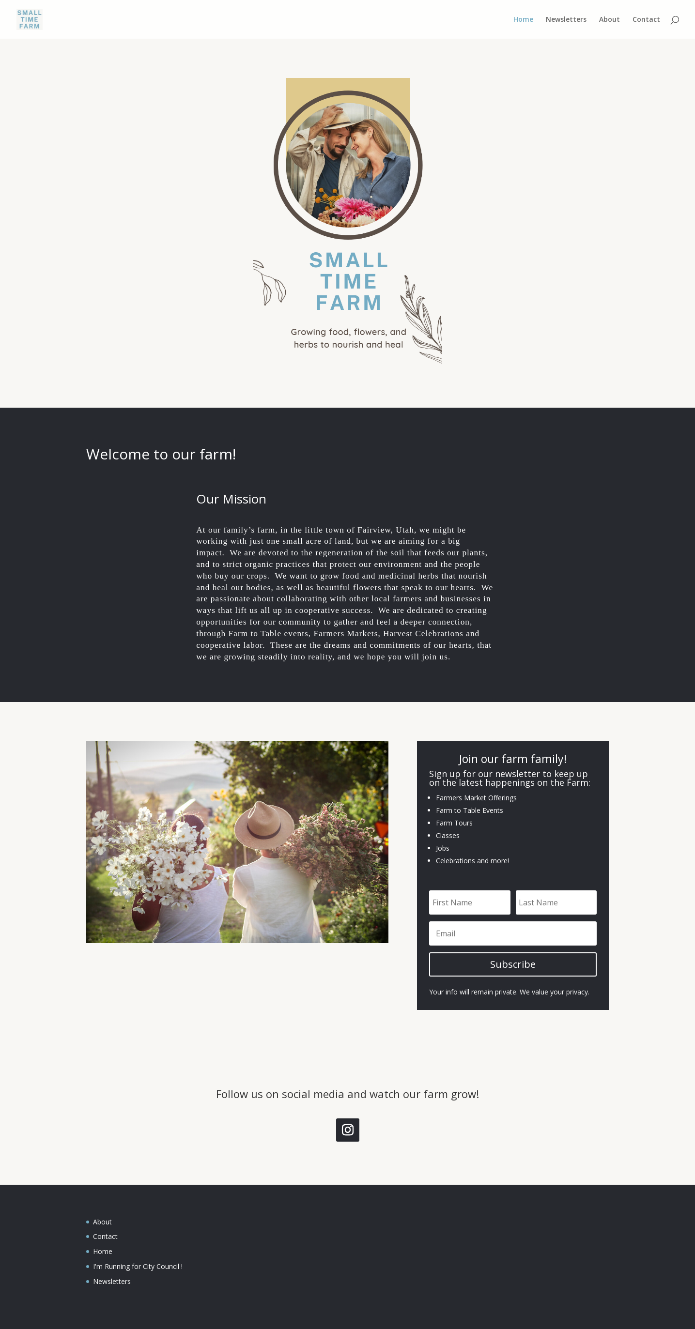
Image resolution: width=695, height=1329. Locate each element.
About (609, 20)
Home (523, 20)
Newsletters (566, 20)
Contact (646, 20)
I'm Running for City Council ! (138, 1266)
